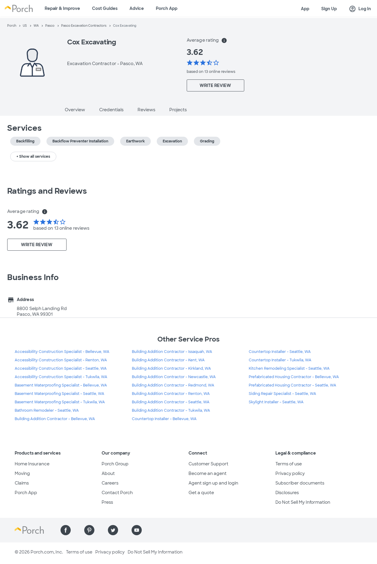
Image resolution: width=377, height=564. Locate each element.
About (108, 473)
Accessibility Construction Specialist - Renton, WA (61, 360)
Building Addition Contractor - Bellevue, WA (55, 418)
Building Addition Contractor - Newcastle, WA (174, 377)
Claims (22, 483)
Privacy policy (290, 473)
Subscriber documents (299, 483)
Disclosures (287, 492)
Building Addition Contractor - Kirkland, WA (171, 368)
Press (107, 502)
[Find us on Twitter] (113, 530)
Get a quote (201, 492)
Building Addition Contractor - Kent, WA (168, 360)
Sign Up (329, 8)
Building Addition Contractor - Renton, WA (171, 393)
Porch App (166, 8)
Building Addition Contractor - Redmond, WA (173, 385)
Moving (22, 473)
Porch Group (115, 464)
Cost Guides (104, 8)
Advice (136, 8)
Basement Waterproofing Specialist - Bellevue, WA (61, 385)
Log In (360, 9)
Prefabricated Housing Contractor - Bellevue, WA (294, 377)
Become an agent (207, 473)
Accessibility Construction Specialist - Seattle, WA (61, 368)
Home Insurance (32, 464)
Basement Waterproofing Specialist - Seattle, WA (59, 393)
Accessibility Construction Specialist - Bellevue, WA (62, 351)
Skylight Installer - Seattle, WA (276, 402)
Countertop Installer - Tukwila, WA (280, 360)
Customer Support (208, 464)
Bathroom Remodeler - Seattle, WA (47, 410)
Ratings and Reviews (47, 191)
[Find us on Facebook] (66, 530)
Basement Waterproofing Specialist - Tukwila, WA (60, 402)
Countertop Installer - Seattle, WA (280, 351)
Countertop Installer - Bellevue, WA (164, 418)
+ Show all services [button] (33, 156)
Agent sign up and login (213, 483)
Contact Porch (117, 492)
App (305, 8)
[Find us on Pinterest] (89, 530)
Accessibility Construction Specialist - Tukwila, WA (61, 377)
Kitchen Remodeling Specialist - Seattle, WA (289, 368)
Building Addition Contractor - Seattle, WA (170, 402)
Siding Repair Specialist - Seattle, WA (282, 393)
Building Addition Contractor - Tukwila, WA (171, 410)
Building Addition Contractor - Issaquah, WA (172, 351)
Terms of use (288, 464)
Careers (110, 483)
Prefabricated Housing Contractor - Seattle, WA (292, 385)
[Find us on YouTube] (137, 530)
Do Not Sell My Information (302, 502)
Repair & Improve (62, 8)
